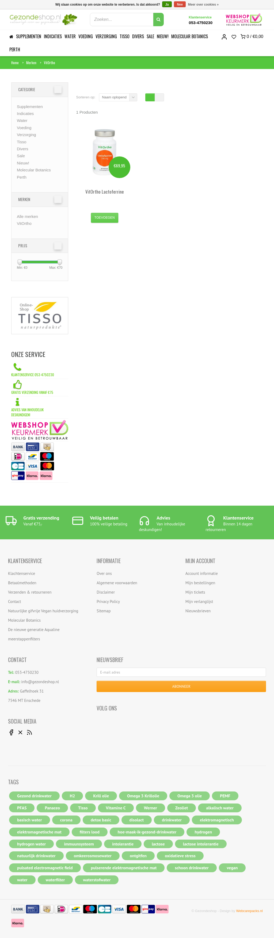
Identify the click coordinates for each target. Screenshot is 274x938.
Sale (150, 36)
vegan (232, 867)
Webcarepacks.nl (249, 911)
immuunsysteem (79, 844)
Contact (14, 601)
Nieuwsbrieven (198, 610)
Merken (31, 62)
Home (15, 62)
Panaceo (52, 807)
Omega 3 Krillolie (143, 795)
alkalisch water (219, 807)
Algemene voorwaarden (117, 582)
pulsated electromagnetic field (45, 867)
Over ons (104, 573)
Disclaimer (106, 592)
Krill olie (101, 795)
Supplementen (28, 36)
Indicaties (53, 36)
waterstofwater (97, 879)
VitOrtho (49, 62)
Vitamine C (116, 807)
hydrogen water (31, 844)
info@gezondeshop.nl (40, 681)
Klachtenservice (21, 573)
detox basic (101, 819)
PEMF (225, 795)
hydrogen (203, 832)
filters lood (90, 832)
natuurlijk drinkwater (36, 855)
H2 (72, 795)
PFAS (21, 807)
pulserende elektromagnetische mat (124, 867)
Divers (138, 36)
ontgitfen (138, 855)
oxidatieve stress (180, 855)
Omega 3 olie (189, 795)
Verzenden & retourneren (29, 592)
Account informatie (201, 573)
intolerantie (123, 844)
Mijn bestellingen (200, 582)
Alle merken (27, 216)
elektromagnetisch (217, 819)
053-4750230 (200, 22)
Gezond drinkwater (34, 795)
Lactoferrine (104, 191)
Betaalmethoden (22, 582)
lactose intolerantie (201, 844)
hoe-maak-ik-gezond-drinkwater (147, 832)
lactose (158, 844)
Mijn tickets (195, 592)
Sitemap (104, 610)
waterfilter (55, 879)
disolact (137, 819)
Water (70, 36)
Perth (14, 49)
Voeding (85, 36)
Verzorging (106, 36)
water (22, 879)
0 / (252, 36)
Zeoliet (181, 807)
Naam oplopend (114, 97)
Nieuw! (163, 36)
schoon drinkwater (191, 867)
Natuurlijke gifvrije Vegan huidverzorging (43, 610)
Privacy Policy (108, 601)
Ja (167, 4)
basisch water (29, 819)
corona (66, 819)
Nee (180, 4)
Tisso (125, 36)
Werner (150, 807)
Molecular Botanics (189, 36)
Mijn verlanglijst (199, 601)
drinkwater (172, 819)
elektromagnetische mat (39, 832)
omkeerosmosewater (93, 855)
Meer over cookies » (203, 4)
